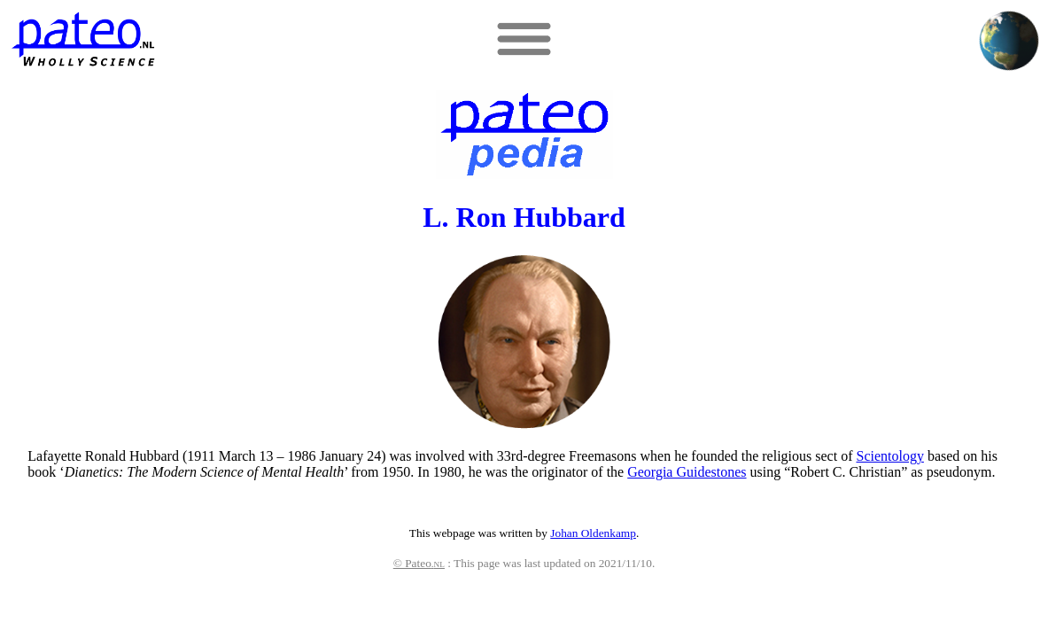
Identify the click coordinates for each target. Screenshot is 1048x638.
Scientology (889, 455)
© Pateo (419, 563)
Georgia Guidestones (686, 471)
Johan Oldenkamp (593, 533)
